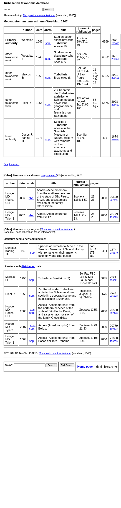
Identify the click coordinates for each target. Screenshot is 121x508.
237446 (113, 200)
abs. (31, 198)
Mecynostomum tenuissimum (57, 229)
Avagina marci (11, 164)
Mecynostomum (32, 15)
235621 (115, 78)
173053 (113, 341)
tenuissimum (48, 15)
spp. (48, 43)
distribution (28, 266)
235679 (115, 139)
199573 (113, 217)
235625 (115, 43)
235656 (115, 59)
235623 (115, 104)
